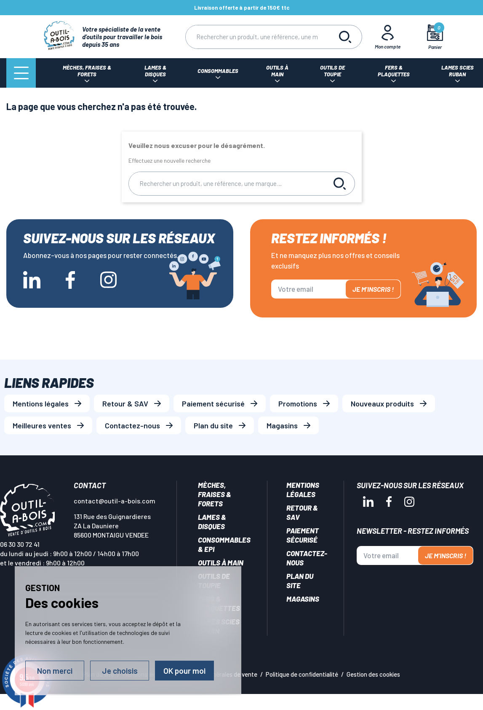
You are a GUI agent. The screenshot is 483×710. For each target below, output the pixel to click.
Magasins (282, 425)
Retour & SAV (125, 403)
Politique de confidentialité (302, 674)
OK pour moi (184, 670)
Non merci (54, 670)
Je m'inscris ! (373, 289)
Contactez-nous (132, 425)
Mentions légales (41, 403)
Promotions (297, 403)
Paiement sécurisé (213, 403)
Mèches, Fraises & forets (214, 494)
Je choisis (120, 670)
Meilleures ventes (42, 425)
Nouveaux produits (382, 403)
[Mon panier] (435, 36)
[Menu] (21, 73)
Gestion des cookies (373, 674)
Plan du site (213, 425)
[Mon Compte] (387, 36)
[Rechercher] (257, 36)
